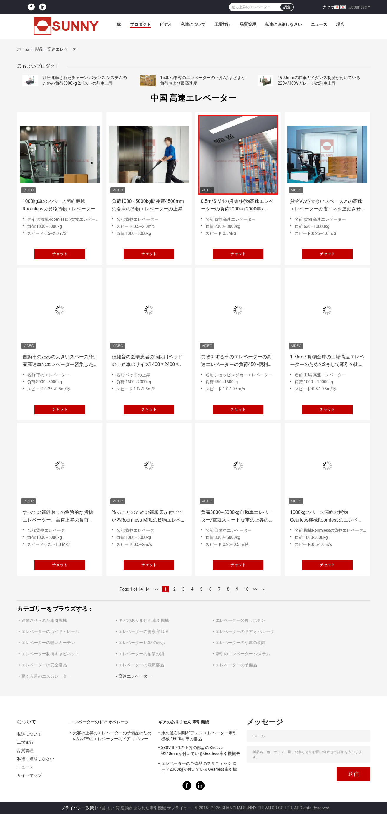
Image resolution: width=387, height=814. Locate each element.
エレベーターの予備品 (236, 665)
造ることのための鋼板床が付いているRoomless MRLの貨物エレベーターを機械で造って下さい (149, 516)
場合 (340, 24)
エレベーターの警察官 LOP (143, 631)
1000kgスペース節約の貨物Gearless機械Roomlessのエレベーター (326, 516)
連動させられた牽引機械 (44, 620)
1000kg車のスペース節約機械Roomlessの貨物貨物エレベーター (59, 205)
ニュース (319, 24)
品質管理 (248, 24)
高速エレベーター (135, 676)
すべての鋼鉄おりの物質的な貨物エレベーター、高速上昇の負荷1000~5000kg (58, 516)
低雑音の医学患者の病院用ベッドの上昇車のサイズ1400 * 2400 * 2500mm (147, 361)
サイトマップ (29, 775)
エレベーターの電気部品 (141, 665)
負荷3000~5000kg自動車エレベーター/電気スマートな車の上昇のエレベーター (237, 516)
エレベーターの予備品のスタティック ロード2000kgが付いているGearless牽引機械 (199, 767)
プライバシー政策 (77, 807)
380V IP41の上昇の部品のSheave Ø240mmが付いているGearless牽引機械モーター (200, 751)
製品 (39, 49)
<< (156, 589)
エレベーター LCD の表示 (142, 642)
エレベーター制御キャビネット (50, 653)
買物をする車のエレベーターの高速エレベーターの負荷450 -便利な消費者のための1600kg (237, 361)
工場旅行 (222, 24)
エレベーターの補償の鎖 (141, 653)
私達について (193, 24)
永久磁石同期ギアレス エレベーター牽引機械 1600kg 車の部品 (199, 736)
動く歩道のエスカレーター (46, 676)
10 (246, 589)
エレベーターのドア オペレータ (245, 631)
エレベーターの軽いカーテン (48, 642)
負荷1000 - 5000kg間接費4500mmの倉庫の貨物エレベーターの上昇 (148, 205)
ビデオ (166, 24)
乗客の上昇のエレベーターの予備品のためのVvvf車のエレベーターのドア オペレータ (112, 737)
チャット (330, 6)
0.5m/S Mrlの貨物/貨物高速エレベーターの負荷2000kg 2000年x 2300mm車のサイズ (237, 205)
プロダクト (140, 24)
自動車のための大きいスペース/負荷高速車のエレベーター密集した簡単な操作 (59, 361)
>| (264, 589)
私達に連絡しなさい (283, 24)
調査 (286, 7)
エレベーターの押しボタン (240, 620)
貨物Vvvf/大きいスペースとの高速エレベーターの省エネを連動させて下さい (326, 205)
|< (147, 589)
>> (255, 589)
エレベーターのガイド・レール (50, 631)
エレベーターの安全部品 (44, 665)
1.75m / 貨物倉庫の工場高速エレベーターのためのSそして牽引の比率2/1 (327, 361)
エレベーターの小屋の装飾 (240, 642)
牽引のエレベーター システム (243, 653)
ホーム (23, 49)
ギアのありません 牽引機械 (144, 620)
